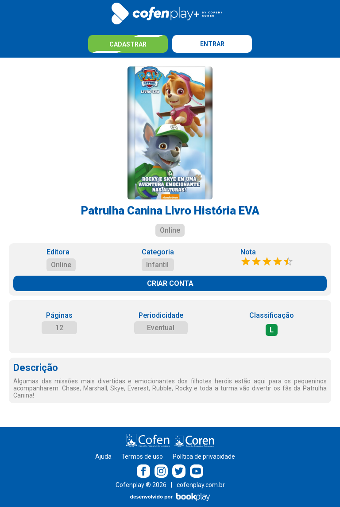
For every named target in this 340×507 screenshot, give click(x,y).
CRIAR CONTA (170, 283)
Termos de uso (142, 456)
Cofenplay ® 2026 (141, 484)
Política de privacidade (204, 456)
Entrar (212, 43)
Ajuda (103, 456)
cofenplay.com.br (201, 484)
